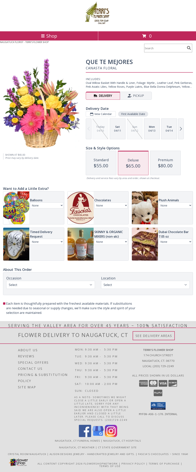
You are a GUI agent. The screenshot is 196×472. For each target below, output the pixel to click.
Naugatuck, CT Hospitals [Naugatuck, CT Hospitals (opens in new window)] (122, 440)
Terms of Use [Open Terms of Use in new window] (110, 466)
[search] (189, 48)
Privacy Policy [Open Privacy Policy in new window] (133, 463)
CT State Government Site (117, 447)
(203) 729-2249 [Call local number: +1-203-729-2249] (163, 366)
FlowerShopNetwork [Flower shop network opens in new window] (101, 463)
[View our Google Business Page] (98, 436)
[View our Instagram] (111, 436)
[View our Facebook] (85, 436)
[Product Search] (164, 48)
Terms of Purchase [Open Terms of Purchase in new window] (164, 463)
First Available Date (133, 114)
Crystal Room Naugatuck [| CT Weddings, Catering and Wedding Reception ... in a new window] (27, 454)
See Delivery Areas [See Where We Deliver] (154, 336)
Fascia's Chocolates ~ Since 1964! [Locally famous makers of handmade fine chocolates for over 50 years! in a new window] (163, 454)
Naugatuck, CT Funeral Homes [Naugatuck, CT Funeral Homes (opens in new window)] (77, 440)
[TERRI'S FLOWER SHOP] (98, 26)
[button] (158, 406)
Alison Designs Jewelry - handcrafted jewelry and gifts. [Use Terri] (93, 454)
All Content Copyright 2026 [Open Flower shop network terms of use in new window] (60, 463)
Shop (49, 36)
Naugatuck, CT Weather (77, 447)
